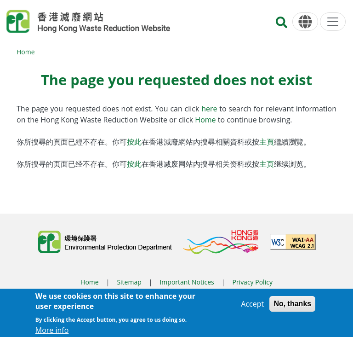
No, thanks (292, 306)
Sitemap (129, 282)
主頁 (266, 142)
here (210, 109)
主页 (266, 164)
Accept (252, 307)
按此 (134, 142)
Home (26, 51)
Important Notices (186, 282)
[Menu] (333, 21)
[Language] (305, 21)
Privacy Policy (252, 282)
